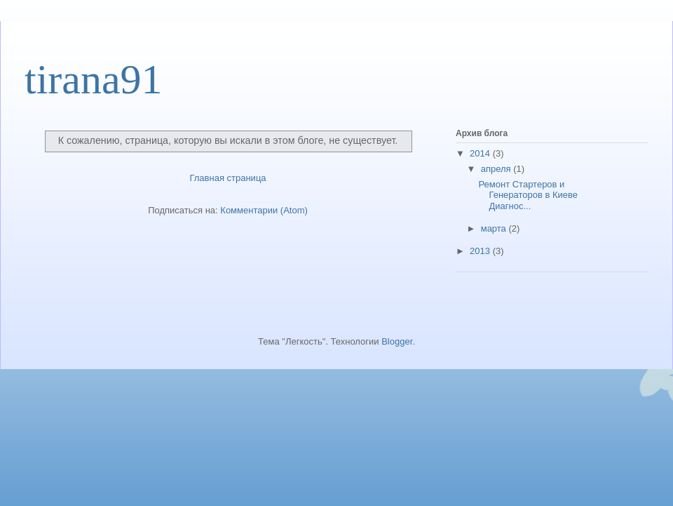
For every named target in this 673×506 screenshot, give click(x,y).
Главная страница (227, 178)
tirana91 (94, 79)
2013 (481, 251)
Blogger (396, 341)
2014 (481, 153)
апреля (497, 169)
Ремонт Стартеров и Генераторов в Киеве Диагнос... (528, 195)
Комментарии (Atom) (264, 210)
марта (495, 228)
